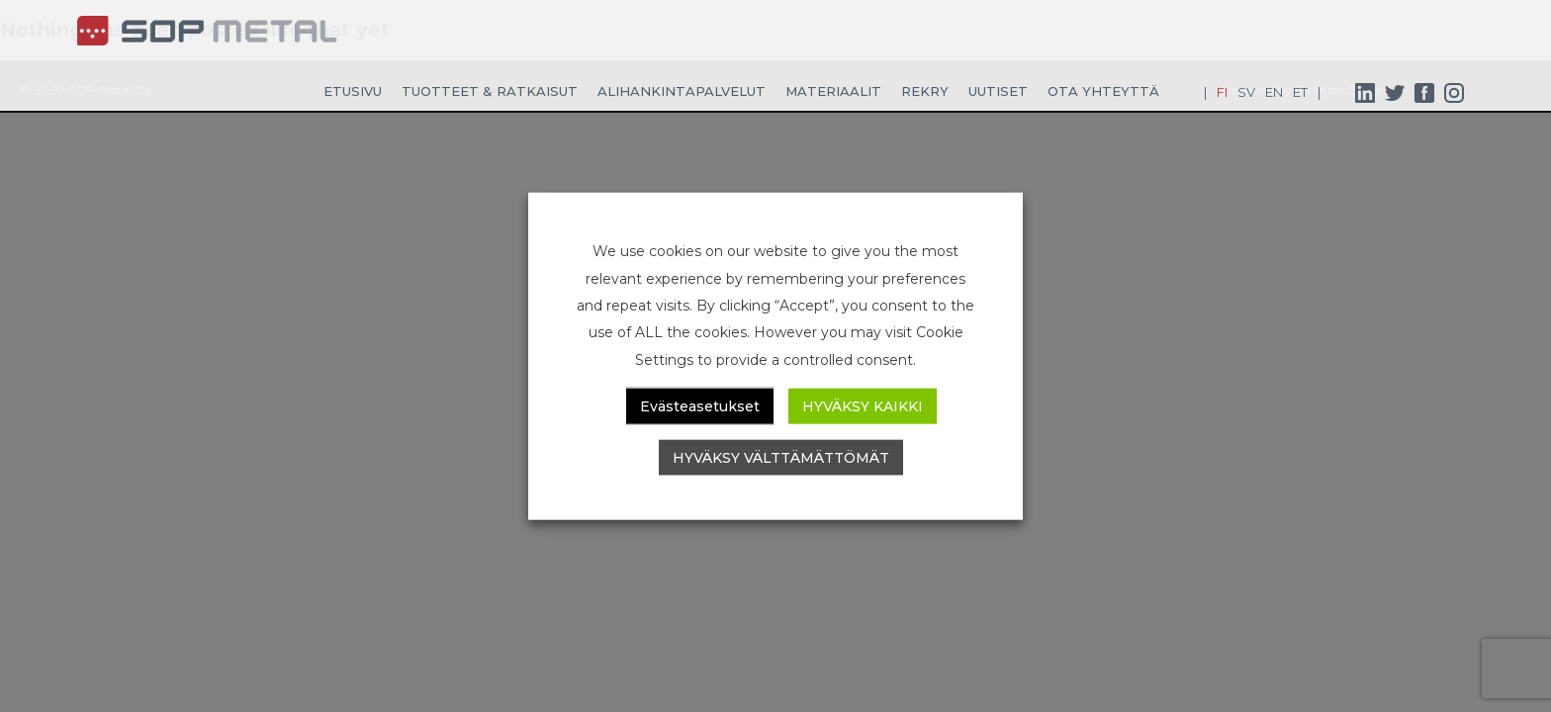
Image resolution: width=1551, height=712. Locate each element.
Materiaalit (833, 91)
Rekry (925, 91)
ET (1300, 92)
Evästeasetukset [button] (700, 405)
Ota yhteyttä (1103, 91)
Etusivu (352, 91)
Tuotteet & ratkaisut (490, 91)
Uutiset (998, 91)
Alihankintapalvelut (681, 91)
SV (1246, 92)
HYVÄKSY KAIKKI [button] (862, 405)
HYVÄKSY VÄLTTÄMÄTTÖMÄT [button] (781, 457)
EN (1274, 92)
